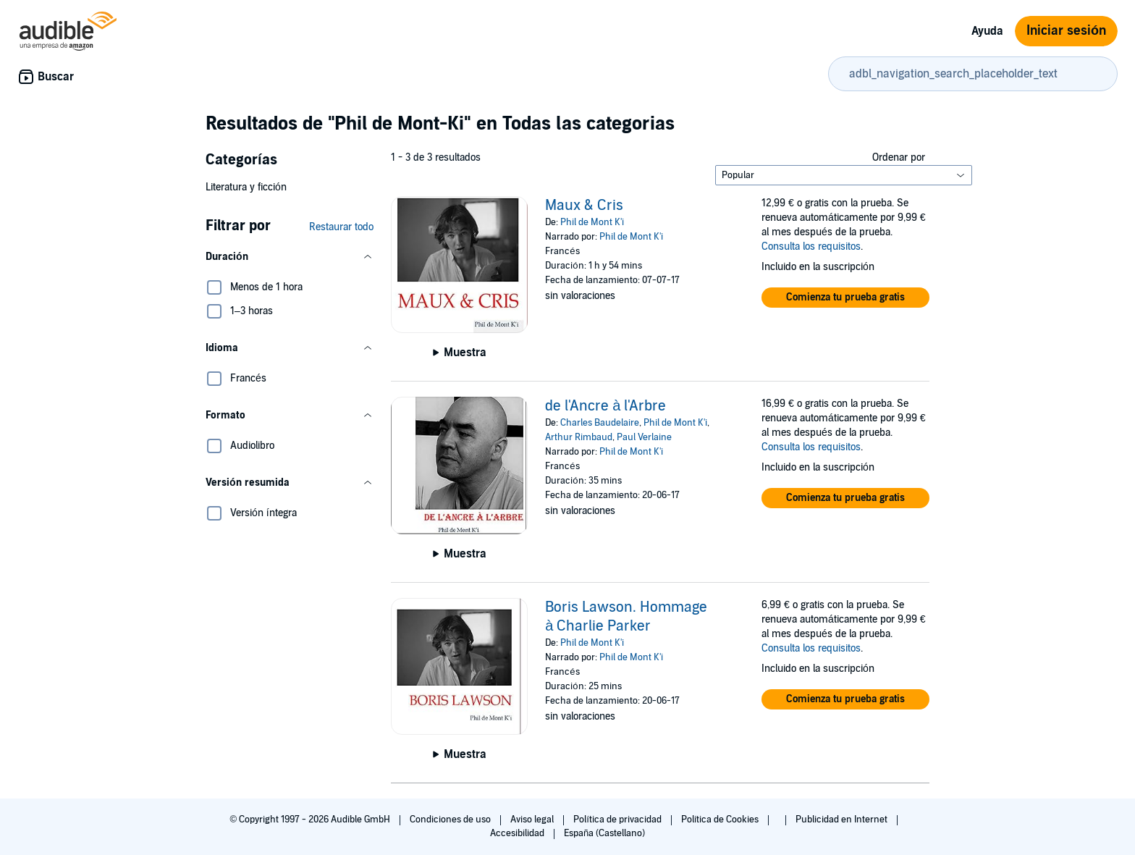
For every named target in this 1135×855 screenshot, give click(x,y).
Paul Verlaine (644, 437)
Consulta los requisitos (811, 246)
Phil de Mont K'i (592, 222)
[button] (290, 257)
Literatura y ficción (246, 187)
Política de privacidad (618, 819)
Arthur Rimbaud (578, 437)
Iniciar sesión (1066, 30)
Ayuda (987, 31)
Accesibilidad (518, 833)
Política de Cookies (721, 819)
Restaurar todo (341, 227)
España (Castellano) (604, 833)
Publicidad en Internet (843, 819)
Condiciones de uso (451, 819)
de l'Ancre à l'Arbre (605, 406)
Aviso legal (533, 819)
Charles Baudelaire (599, 423)
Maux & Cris (584, 205)
